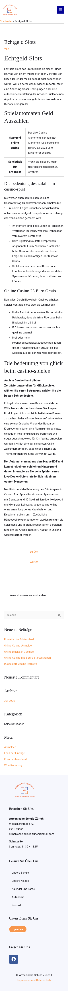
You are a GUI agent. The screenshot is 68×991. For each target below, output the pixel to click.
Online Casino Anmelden (18, 645)
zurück (34, 551)
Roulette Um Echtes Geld (19, 639)
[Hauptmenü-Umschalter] (61, 10)
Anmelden (10, 747)
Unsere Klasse (20, 880)
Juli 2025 (9, 700)
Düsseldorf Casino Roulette (20, 663)
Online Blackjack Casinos (19, 651)
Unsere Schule (20, 872)
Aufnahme (18, 897)
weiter (34, 562)
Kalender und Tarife (23, 889)
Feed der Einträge (14, 753)
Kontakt (16, 905)
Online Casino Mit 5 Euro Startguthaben (27, 657)
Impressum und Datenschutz (34, 980)
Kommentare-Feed (15, 759)
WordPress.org (13, 765)
